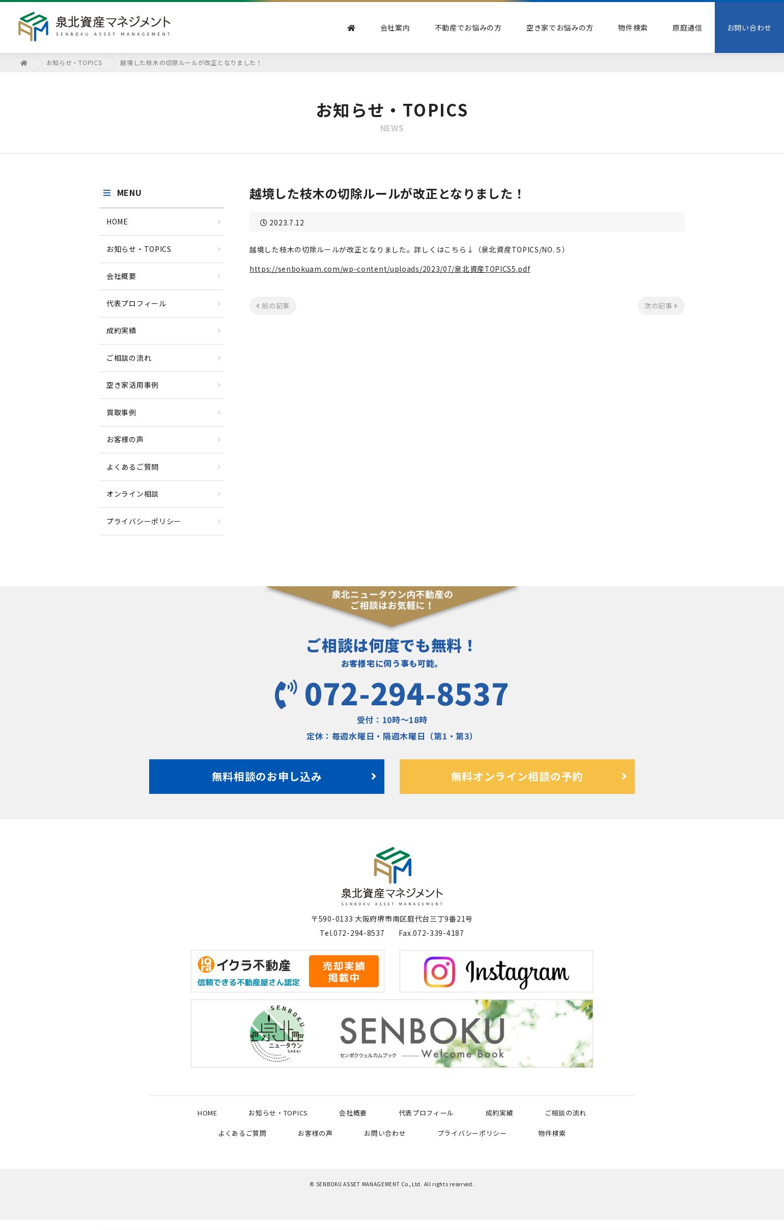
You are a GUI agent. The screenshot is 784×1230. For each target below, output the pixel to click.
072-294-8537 (391, 692)
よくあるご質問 (163, 467)
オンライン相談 (163, 494)
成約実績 (163, 330)
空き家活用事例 (163, 385)
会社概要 (163, 276)
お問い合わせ (749, 27)
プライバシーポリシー (163, 521)
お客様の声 (163, 439)
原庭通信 (688, 27)
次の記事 (661, 305)
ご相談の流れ (163, 358)
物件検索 (633, 27)
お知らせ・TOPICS (163, 249)
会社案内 (395, 27)
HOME (163, 221)
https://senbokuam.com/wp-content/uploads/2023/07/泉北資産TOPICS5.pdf (390, 269)
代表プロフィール (163, 303)
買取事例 (163, 412)
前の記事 (273, 305)
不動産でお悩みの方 (468, 27)
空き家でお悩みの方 (560, 27)
